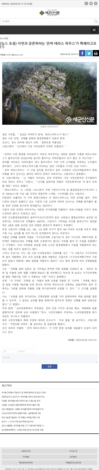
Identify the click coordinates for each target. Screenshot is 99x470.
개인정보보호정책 (26, 463)
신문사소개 (25, 451)
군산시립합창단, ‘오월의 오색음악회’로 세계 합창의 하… (23, 409)
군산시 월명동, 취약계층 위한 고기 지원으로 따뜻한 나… (23, 426)
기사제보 (25, 457)
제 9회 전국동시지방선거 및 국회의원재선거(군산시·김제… (24, 392)
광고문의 (73, 457)
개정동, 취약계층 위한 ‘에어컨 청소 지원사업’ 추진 (21, 401)
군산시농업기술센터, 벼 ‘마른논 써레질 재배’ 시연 (21, 417)
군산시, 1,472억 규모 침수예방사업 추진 (17, 421)
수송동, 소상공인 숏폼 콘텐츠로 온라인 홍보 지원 (21, 405)
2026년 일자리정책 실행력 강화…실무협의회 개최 (21, 413)
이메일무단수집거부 (73, 463)
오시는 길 (73, 451)
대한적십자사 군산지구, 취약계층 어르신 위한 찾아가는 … (24, 397)
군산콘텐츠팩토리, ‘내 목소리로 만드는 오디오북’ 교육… (23, 430)
